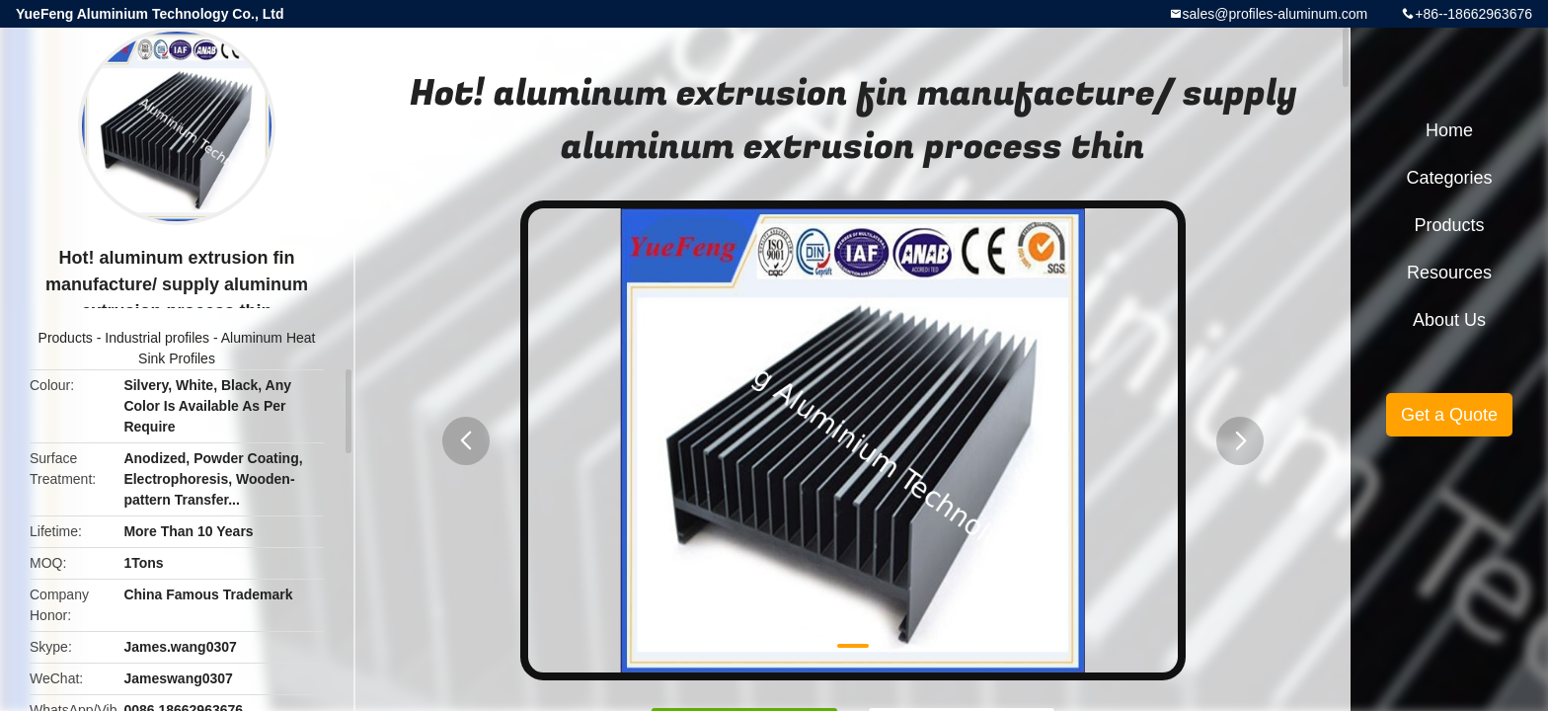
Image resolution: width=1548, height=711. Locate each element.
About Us (1449, 320)
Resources (1449, 272)
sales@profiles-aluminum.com (1275, 14)
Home (1449, 130)
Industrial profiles (157, 338)
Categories (1449, 178)
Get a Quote (1449, 415)
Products (66, 338)
